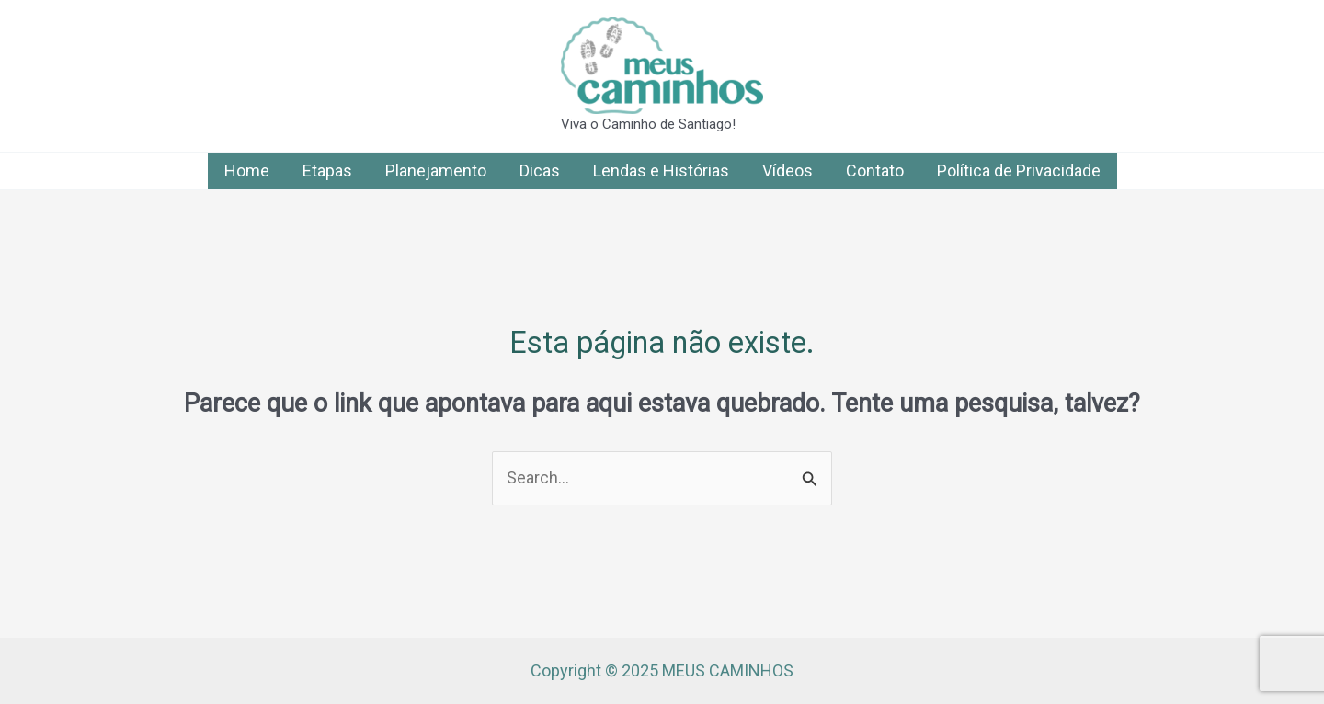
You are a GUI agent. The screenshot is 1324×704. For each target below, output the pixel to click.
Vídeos (787, 170)
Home (246, 170)
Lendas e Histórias (661, 170)
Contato (875, 170)
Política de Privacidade (1019, 170)
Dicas (539, 170)
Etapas (327, 170)
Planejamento (435, 170)
